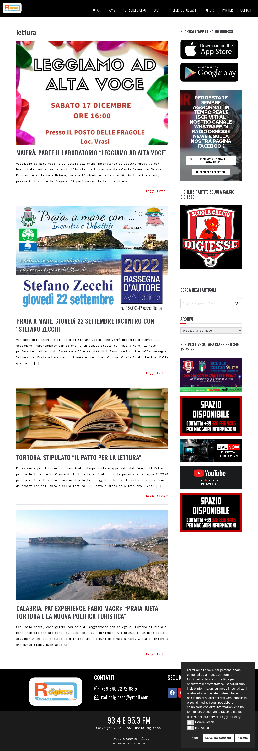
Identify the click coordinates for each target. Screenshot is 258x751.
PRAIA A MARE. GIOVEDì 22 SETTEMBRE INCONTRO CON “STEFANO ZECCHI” (85, 324)
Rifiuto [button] (194, 737)
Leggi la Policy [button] (230, 717)
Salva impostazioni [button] (218, 737)
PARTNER (227, 10)
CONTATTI (246, 10)
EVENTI (157, 10)
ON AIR (97, 10)
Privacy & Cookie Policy (129, 738)
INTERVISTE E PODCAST (182, 10)
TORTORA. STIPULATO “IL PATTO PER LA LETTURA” (78, 457)
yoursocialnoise (137, 743)
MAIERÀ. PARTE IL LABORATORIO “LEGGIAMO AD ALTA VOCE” (91, 152)
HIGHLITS (209, 10)
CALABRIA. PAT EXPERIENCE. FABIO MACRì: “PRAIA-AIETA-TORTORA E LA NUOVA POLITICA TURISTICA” (88, 612)
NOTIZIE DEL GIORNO (134, 10)
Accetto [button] (242, 737)
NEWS (112, 10)
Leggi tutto (157, 191)
